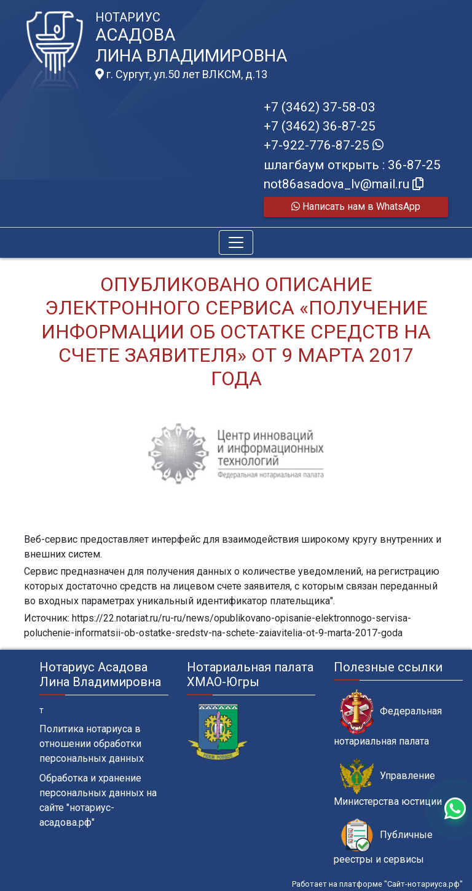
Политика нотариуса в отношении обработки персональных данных (91, 743)
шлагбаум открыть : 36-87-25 (352, 165)
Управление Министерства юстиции (388, 782)
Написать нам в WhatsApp (355, 206)
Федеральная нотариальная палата (388, 718)
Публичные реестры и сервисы (383, 841)
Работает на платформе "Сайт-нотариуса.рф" (377, 884)
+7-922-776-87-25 (324, 145)
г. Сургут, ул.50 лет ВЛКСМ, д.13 (181, 74)
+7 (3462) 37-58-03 (320, 107)
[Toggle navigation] (236, 242)
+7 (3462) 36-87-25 (320, 126)
